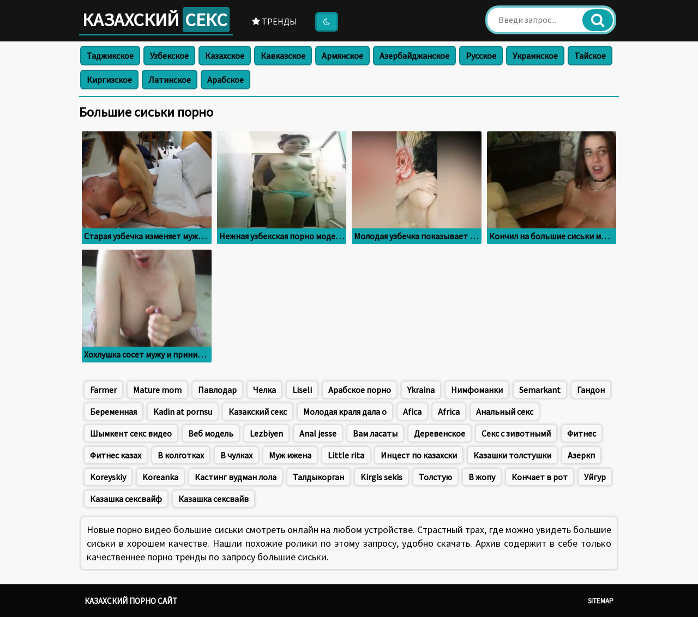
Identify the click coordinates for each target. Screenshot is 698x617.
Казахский (156, 19)
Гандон (591, 389)
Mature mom (157, 389)
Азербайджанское (414, 55)
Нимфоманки (477, 389)
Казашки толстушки (512, 455)
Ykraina (421, 389)
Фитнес (581, 433)
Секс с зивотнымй (516, 433)
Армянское (342, 55)
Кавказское (283, 55)
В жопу (481, 476)
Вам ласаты (375, 433)
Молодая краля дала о (345, 411)
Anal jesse (317, 433)
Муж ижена (290, 455)
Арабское (225, 79)
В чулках (236, 455)
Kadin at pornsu (182, 411)
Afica (412, 411)
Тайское (590, 55)
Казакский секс (257, 411)
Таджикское (110, 55)
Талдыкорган (318, 476)
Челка (264, 389)
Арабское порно (359, 389)
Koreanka (160, 476)
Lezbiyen (266, 433)
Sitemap (600, 601)
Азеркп (581, 455)
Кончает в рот (540, 476)
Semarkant (540, 389)
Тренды (274, 21)
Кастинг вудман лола (235, 476)
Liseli (302, 389)
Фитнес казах (115, 455)
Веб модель (210, 433)
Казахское (224, 55)
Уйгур (595, 476)
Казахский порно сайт (131, 601)
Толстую (435, 476)
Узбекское (169, 55)
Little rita (346, 455)
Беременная (113, 411)
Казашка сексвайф (126, 498)
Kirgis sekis (381, 476)
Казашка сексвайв (213, 498)
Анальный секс (504, 411)
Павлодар (217, 389)
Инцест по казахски (419, 455)
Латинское (169, 79)
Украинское (535, 55)
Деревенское (439, 433)
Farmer (103, 389)
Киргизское (109, 79)
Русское (481, 55)
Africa (449, 411)
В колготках (181, 455)
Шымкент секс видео (131, 433)
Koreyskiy (108, 476)
